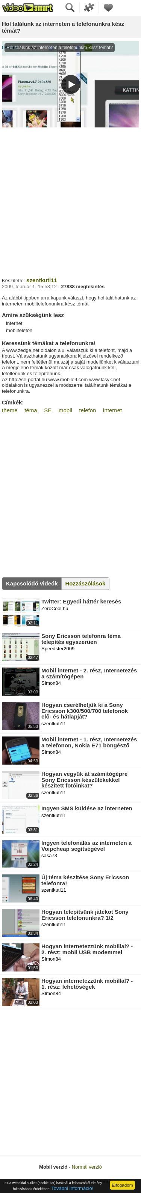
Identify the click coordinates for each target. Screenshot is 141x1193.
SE (48, 410)
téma (30, 410)
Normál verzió (87, 1167)
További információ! (72, 1188)
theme (10, 410)
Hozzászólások (85, 583)
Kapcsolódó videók (32, 583)
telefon (87, 410)
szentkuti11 (41, 280)
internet (112, 410)
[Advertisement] (70, 201)
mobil (65, 410)
